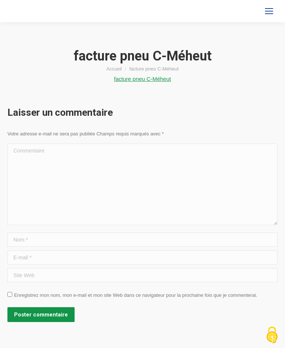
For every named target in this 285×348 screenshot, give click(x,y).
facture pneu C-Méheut (142, 79)
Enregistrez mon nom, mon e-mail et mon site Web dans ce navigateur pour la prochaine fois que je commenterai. (135, 295)
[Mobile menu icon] (269, 11)
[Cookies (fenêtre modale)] (272, 335)
